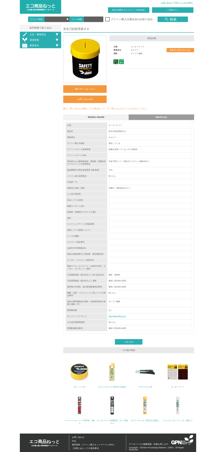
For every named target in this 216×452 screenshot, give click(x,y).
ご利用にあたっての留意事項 (85, 448)
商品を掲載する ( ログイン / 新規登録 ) (128, 10)
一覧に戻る (128, 343)
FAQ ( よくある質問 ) (184, 3)
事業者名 (30, 45)
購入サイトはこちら (85, 89)
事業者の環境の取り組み (180, 50)
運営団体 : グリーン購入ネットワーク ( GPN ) (93, 444)
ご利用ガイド (173, 10)
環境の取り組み (161, 118)
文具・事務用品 (33, 34)
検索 (171, 19)
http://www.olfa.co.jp (117, 317)
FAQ (74, 441)
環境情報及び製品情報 (96, 118)
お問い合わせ (166, 3)
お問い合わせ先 (85, 99)
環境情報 (30, 40)
